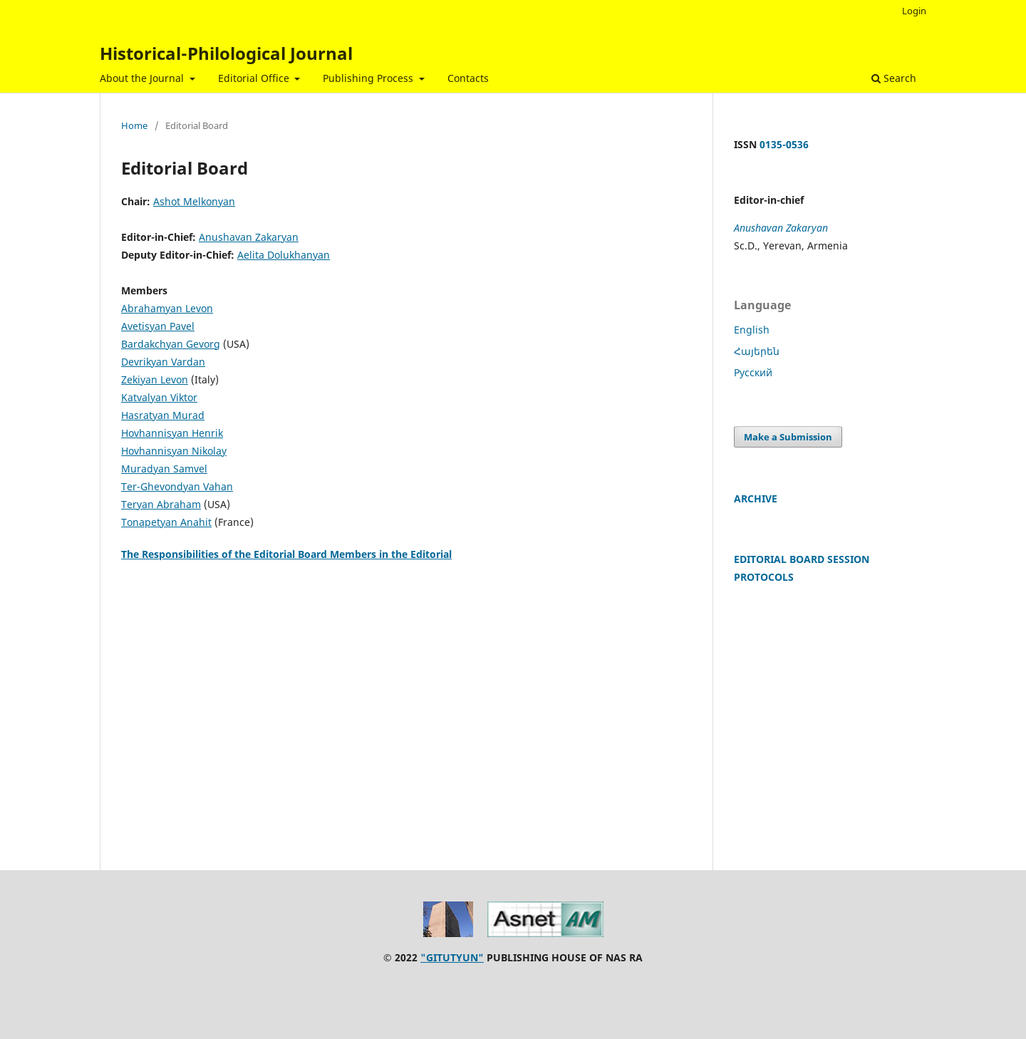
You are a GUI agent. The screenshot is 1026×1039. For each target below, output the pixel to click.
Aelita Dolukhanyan (283, 255)
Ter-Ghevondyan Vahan (177, 486)
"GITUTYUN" (452, 957)
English (752, 329)
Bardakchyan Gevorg (170, 344)
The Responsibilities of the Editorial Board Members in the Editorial (286, 554)
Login (914, 10)
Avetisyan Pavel (158, 326)
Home (134, 125)
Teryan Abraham (161, 504)
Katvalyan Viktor (159, 397)
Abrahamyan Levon (167, 308)
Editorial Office (255, 78)
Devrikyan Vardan (163, 361)
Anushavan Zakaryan (249, 237)
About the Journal (143, 78)
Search (893, 78)
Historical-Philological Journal (226, 53)
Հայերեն (756, 351)
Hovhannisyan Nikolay (174, 451)
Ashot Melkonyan (194, 201)
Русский (753, 372)
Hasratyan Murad (162, 415)
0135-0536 (784, 144)
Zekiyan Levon (154, 379)
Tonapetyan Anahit (166, 522)
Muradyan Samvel (164, 468)
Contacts (468, 78)
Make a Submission (788, 436)
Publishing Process (369, 78)
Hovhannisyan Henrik (172, 433)
